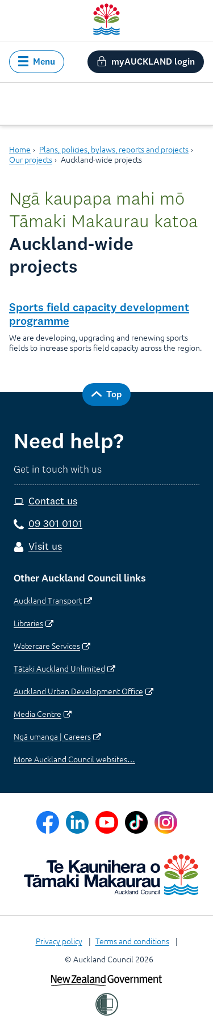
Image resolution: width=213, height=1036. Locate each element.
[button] (36, 61)
